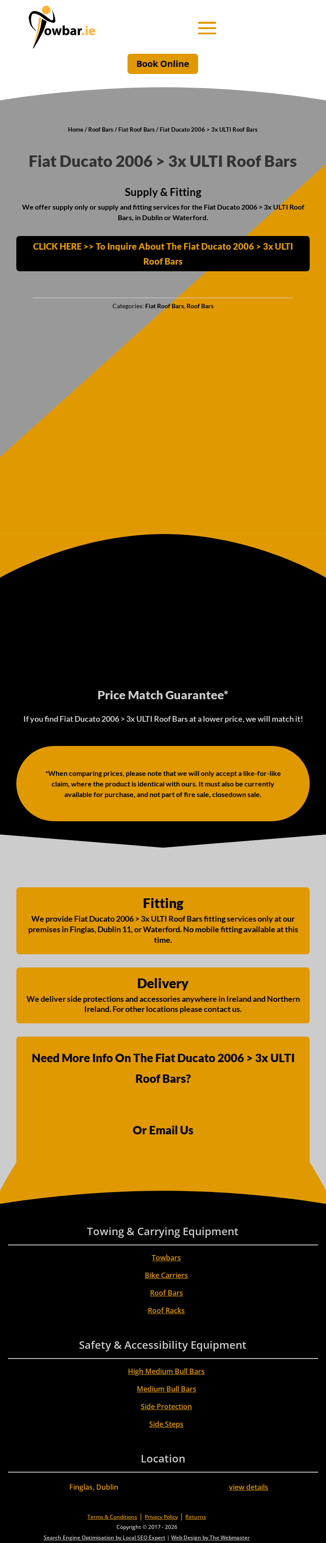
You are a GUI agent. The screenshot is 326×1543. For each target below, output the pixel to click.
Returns (195, 1517)
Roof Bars (100, 129)
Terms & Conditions (112, 1517)
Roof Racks (166, 1310)
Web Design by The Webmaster (210, 1537)
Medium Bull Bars (166, 1389)
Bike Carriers (166, 1275)
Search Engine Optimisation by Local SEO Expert (104, 1537)
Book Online (162, 64)
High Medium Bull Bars (166, 1371)
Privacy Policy (161, 1517)
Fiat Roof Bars (136, 129)
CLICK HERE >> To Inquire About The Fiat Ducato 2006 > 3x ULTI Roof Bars (163, 253)
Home (75, 129)
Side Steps (166, 1424)
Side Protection (166, 1406)
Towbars (166, 1257)
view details (248, 1487)
